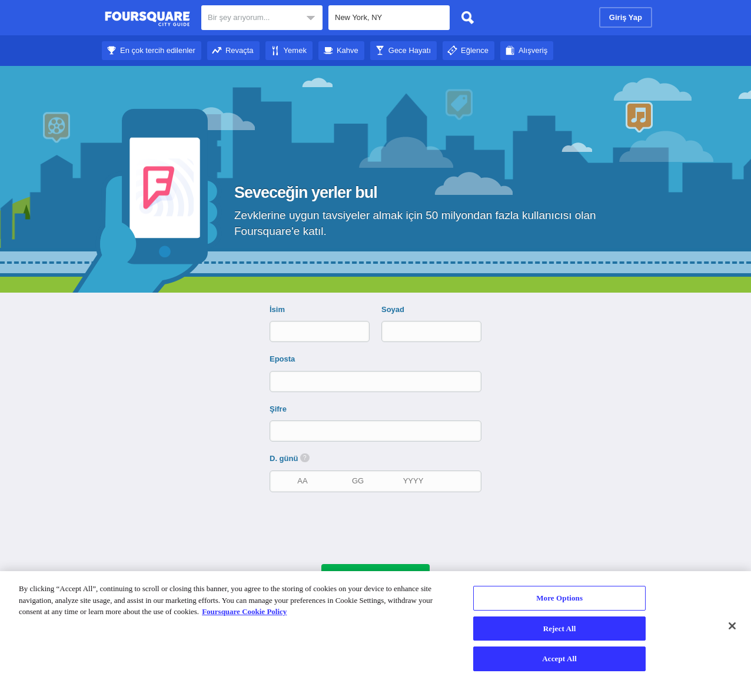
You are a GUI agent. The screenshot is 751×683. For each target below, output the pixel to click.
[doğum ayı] (302, 481)
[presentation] (381, 527)
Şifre (278, 409)
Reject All (559, 628)
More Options (559, 598)
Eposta (282, 358)
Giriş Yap (625, 17)
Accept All (559, 658)
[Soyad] (421, 331)
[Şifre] (376, 431)
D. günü (290, 458)
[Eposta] (376, 381)
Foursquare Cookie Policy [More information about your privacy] (244, 611)
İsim (277, 309)
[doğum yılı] (413, 481)
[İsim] (309, 331)
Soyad (392, 309)
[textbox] (389, 17)
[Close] (732, 626)
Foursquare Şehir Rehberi (147, 19)
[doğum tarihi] (358, 481)
